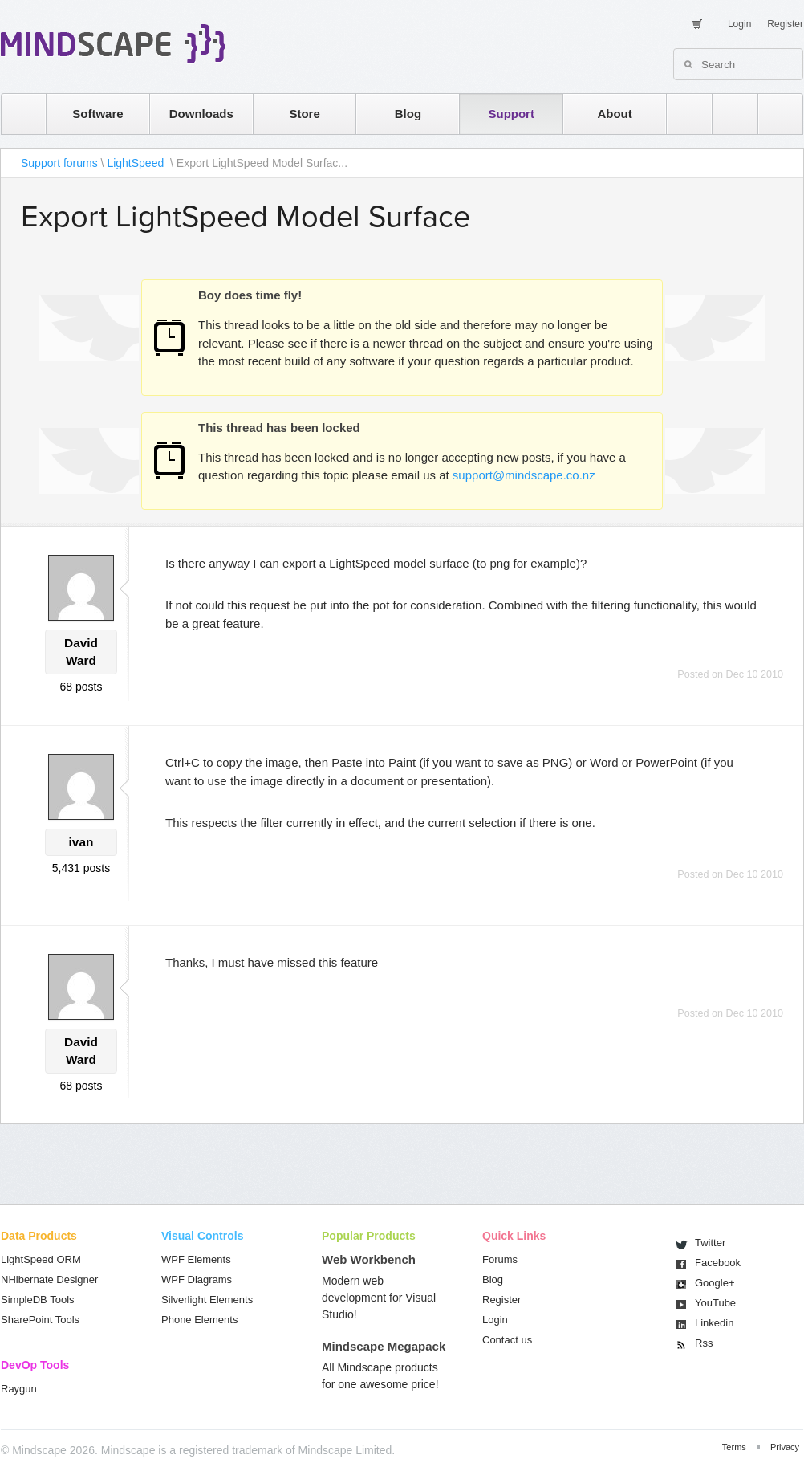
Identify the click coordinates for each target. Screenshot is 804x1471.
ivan (81, 842)
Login (739, 24)
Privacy (784, 1447)
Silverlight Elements (207, 1300)
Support (511, 113)
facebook (772, 113)
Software (97, 113)
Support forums (59, 163)
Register (785, 24)
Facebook (718, 1263)
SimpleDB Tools (38, 1300)
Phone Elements (199, 1320)
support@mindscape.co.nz (524, 475)
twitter (727, 113)
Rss (704, 1343)
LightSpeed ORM (41, 1259)
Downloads (201, 113)
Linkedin (714, 1323)
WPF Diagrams (196, 1279)
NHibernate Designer (49, 1279)
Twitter (710, 1243)
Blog (408, 113)
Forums (500, 1259)
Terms (734, 1447)
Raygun (19, 1389)
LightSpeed (137, 163)
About (614, 113)
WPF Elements (196, 1259)
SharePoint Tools (40, 1320)
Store (304, 113)
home (15, 113)
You (715, 1303)
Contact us (507, 1340)
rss (681, 113)
